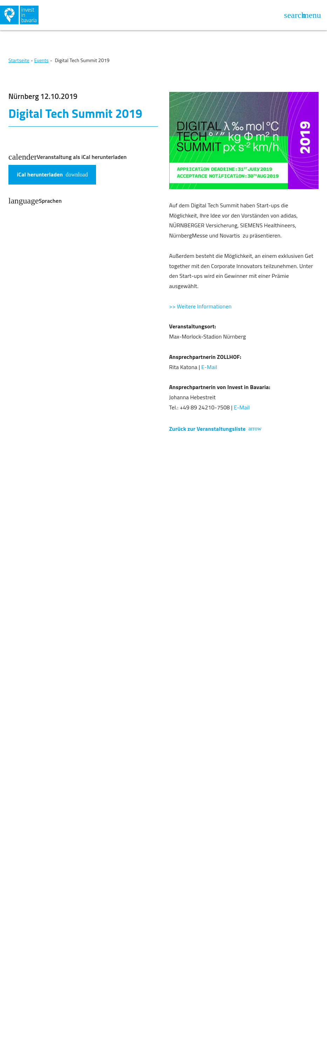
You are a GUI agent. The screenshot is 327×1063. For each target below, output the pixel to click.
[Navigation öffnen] (312, 15)
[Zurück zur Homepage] (81, 15)
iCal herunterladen (52, 174)
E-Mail (209, 367)
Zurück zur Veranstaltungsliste (215, 428)
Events (41, 60)
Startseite (18, 60)
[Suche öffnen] (295, 15)
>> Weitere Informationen (200, 306)
